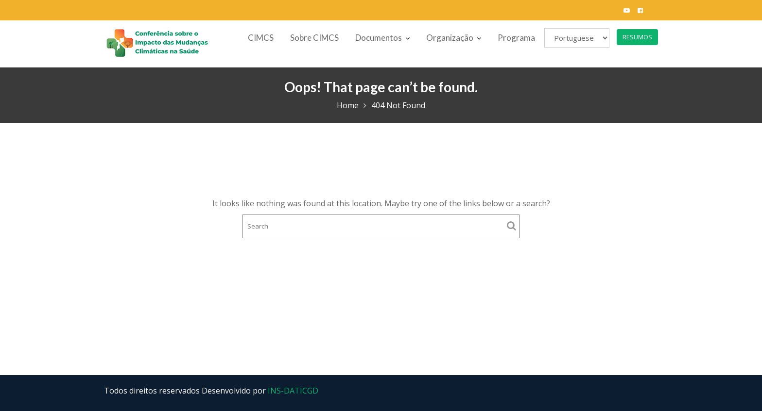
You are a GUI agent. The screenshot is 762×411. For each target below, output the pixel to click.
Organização (449, 38)
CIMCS (261, 38)
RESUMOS (637, 37)
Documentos (378, 38)
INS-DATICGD (293, 390)
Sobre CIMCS (314, 38)
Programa (516, 38)
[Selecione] (576, 38)
